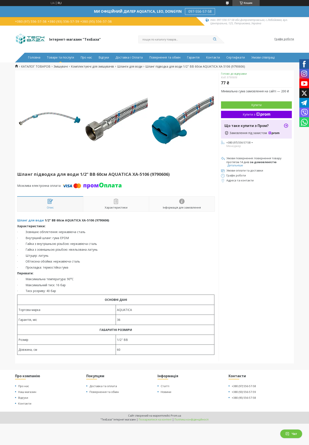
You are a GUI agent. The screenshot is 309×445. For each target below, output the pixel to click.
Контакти (213, 57)
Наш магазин (27, 392)
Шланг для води (30, 220)
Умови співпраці (263, 57)
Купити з (256, 114)
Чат (291, 434)
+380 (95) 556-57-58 (244, 398)
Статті (165, 386)
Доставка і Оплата (129, 57)
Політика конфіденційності (191, 419)
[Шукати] (214, 39)
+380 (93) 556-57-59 (244, 392)
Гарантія (193, 57)
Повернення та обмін (164, 57)
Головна (34, 57)
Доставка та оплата (103, 386)
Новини (166, 392)
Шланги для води (129, 66)
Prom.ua (176, 415)
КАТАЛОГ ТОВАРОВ (35, 66)
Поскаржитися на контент (155, 419)
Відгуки (103, 57)
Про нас (86, 57)
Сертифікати (235, 57)
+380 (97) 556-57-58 (244, 386)
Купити (256, 105)
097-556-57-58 (200, 11)
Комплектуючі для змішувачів (92, 66)
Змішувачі (61, 66)
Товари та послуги (60, 57)
